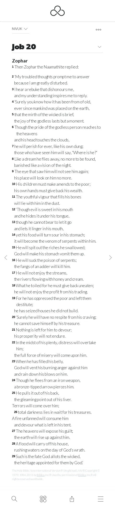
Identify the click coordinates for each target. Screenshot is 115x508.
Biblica (40, 475)
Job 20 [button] (57, 47)
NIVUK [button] (20, 29)
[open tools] (98, 29)
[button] (25, 29)
